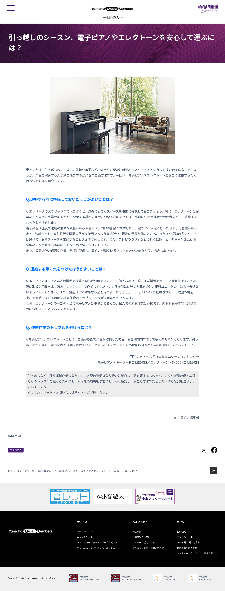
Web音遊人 (16, 450)
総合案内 (136, 531)
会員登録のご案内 (141, 536)
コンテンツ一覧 (25, 471)
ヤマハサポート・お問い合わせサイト (57, 392)
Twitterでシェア (204, 450)
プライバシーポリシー (188, 536)
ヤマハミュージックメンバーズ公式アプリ (98, 542)
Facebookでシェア (214, 450)
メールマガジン (85, 531)
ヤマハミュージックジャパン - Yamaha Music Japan (208, 9)
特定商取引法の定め (187, 547)
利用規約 (181, 531)
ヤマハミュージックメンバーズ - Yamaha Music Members (112, 9)
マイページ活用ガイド (143, 542)
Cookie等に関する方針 (188, 542)
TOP (10, 471)
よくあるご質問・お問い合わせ (148, 547)
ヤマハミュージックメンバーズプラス (96, 547)
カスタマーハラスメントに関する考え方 (197, 553)
